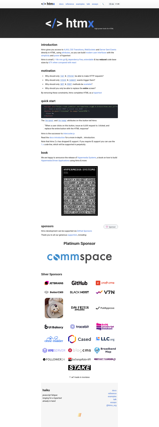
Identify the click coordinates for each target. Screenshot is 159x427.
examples (80, 4)
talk (88, 4)
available (88, 84)
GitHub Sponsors (84, 230)
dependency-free (75, 59)
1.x (42, 144)
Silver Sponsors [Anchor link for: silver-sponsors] (51, 274)
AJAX (66, 49)
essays (95, 4)
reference (70, 4)
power (56, 55)
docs (61, 4)
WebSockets (89, 49)
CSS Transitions (77, 49)
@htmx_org (111, 405)
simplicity (45, 55)
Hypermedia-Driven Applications (55, 160)
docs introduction (57, 137)
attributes (66, 52)
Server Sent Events (108, 49)
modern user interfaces (96, 52)
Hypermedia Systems (87, 157)
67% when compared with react (62, 62)
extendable (88, 59)
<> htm (48, 4)
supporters (72, 234)
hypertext (98, 92)
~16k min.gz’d (60, 59)
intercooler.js (69, 133)
